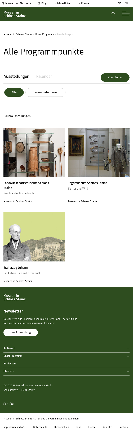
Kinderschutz (61, 427)
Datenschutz (40, 427)
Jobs (78, 427)
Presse (83, 3)
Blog (42, 3)
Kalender (44, 76)
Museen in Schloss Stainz (17, 34)
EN (126, 3)
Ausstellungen (16, 76)
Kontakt (107, 427)
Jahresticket (62, 3)
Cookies (123, 427)
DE (119, 3)
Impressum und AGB (14, 427)
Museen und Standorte (16, 3)
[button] (113, 14)
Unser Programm (44, 34)
